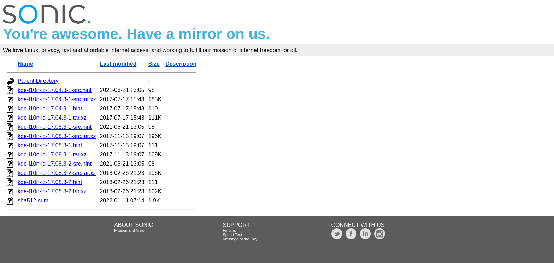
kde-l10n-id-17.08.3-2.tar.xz (52, 191)
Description (180, 64)
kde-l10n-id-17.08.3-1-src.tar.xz (57, 136)
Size (154, 64)
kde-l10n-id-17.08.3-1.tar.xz (52, 154)
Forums (229, 230)
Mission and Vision (130, 230)
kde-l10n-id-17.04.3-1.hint (50, 108)
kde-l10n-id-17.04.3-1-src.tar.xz (57, 99)
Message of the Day (240, 239)
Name (25, 64)
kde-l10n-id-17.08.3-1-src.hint (55, 127)
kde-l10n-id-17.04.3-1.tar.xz (52, 118)
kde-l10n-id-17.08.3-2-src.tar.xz (57, 173)
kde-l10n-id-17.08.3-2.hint (50, 182)
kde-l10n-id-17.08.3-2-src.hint (55, 164)
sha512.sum (33, 201)
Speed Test (232, 235)
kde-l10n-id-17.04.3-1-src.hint (55, 90)
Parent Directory (38, 81)
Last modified (118, 64)
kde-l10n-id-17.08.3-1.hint (50, 145)
